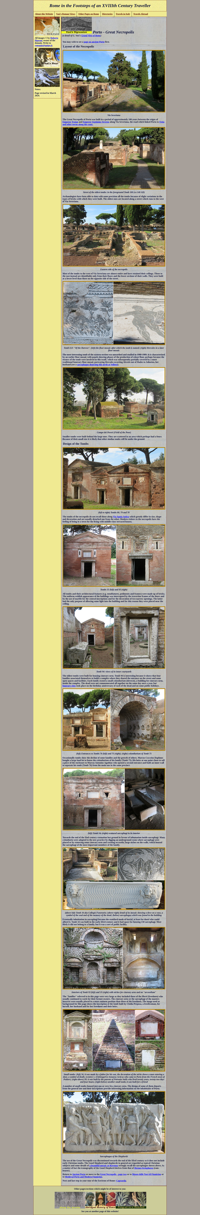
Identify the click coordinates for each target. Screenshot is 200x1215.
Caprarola (121, 1180)
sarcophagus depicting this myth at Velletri (97, 364)
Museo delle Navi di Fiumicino (146, 1174)
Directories (107, 14)
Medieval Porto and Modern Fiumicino (83, 1177)
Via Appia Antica (121, 516)
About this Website (44, 14)
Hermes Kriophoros (143, 1168)
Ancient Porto (79, 1174)
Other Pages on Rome (88, 14)
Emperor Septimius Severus (96, 122)
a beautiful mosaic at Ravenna (103, 1165)
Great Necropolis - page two (113, 1174)
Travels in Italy (123, 14)
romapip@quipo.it (43, 45)
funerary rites (69, 686)
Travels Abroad (140, 14)
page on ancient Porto (94, 42)
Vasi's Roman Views (65, 14)
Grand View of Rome (91, 35)
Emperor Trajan (70, 122)
